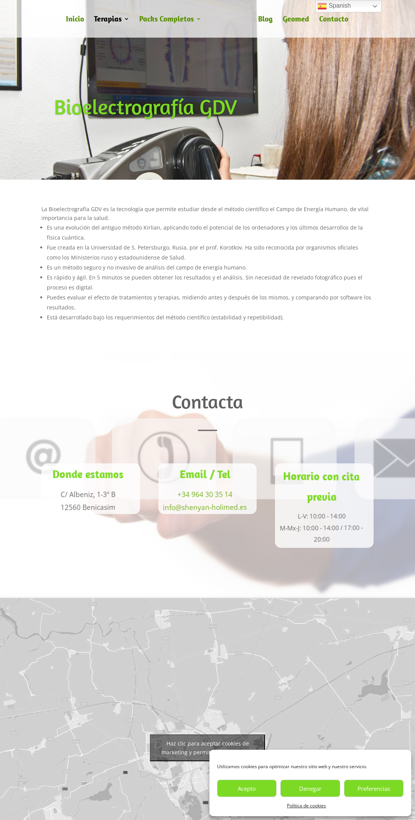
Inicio (75, 19)
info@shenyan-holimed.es (203, 507)
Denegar (310, 788)
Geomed (296, 19)
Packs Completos (166, 19)
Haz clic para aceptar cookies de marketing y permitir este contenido (207, 748)
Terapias (108, 19)
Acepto (247, 788)
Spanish (334, 6)
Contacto (333, 19)
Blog (265, 19)
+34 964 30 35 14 (204, 494)
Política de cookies (306, 805)
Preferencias (373, 788)
